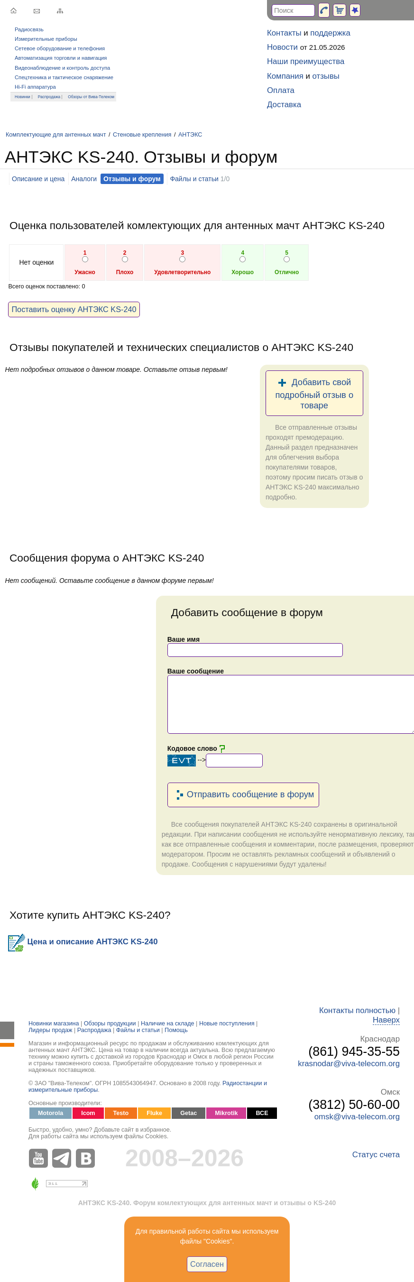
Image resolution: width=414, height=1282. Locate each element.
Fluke (154, 1113)
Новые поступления (227, 1023)
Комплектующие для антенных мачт (56, 134)
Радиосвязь (29, 29)
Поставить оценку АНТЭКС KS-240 (73, 309)
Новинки (22, 96)
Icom (88, 1113)
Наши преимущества (305, 61)
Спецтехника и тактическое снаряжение (64, 77)
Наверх (386, 1019)
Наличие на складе (167, 1023)
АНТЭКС (190, 134)
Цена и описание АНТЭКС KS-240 (82, 941)
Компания (285, 76)
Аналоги (84, 179)
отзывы (326, 76)
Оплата (280, 90)
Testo (121, 1113)
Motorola (50, 1113)
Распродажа (49, 96)
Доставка (284, 104)
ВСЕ (262, 1113)
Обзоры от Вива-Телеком (91, 96)
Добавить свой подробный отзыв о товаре (314, 393)
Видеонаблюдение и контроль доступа (62, 68)
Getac (188, 1113)
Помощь (176, 1030)
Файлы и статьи (194, 179)
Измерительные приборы (46, 39)
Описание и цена (38, 179)
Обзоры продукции (110, 1023)
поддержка (330, 32)
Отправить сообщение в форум (243, 795)
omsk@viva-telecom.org (357, 1116)
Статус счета (376, 1154)
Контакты (284, 32)
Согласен (207, 1264)
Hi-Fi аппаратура (35, 87)
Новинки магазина (53, 1023)
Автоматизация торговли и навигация (61, 58)
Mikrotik (226, 1113)
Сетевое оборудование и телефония (60, 48)
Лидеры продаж (50, 1030)
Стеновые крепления (142, 134)
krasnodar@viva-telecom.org (349, 1063)
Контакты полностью (357, 1010)
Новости (282, 47)
